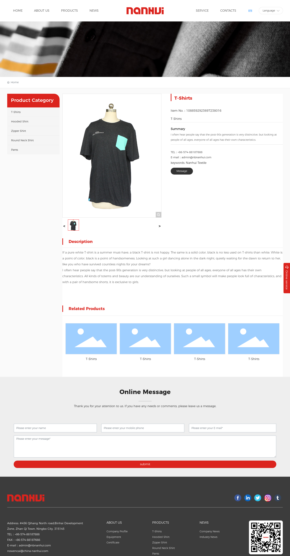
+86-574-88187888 (190, 152)
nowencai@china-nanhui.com (27, 551)
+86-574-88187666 (27, 540)
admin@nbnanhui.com (196, 157)
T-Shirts (176, 119)
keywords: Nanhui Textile (188, 163)
